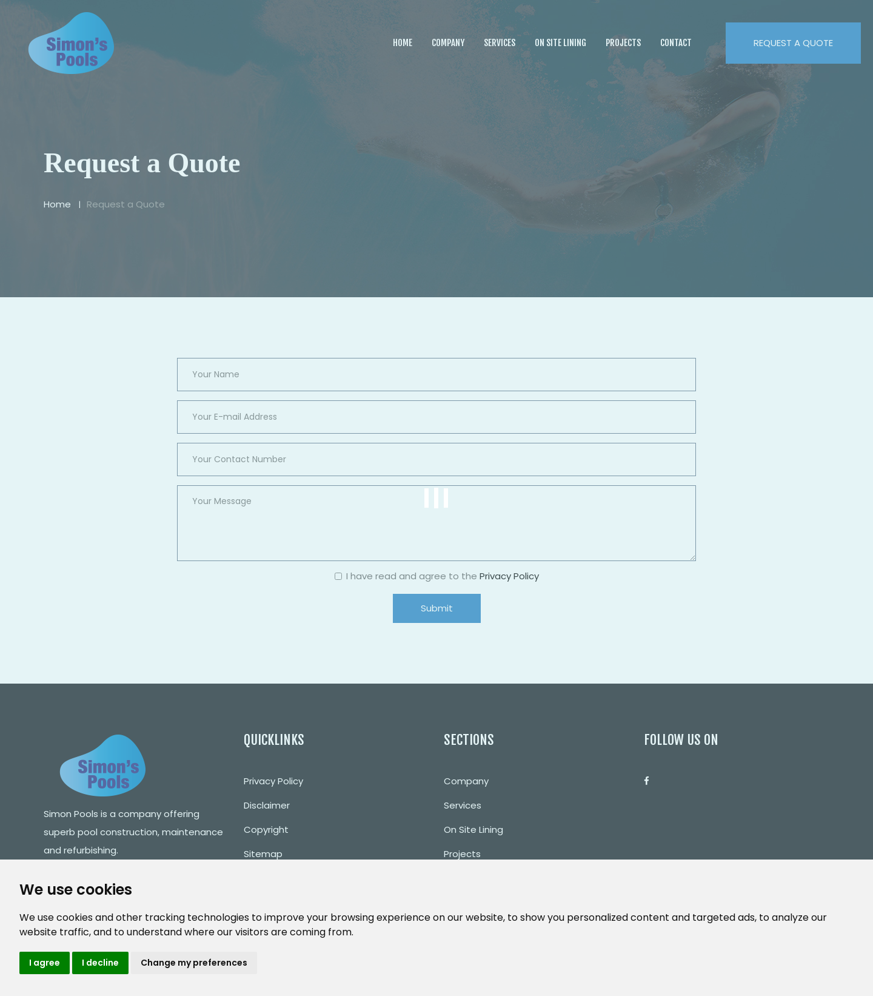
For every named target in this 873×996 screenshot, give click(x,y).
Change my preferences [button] (194, 963)
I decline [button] (100, 963)
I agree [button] (44, 963)
